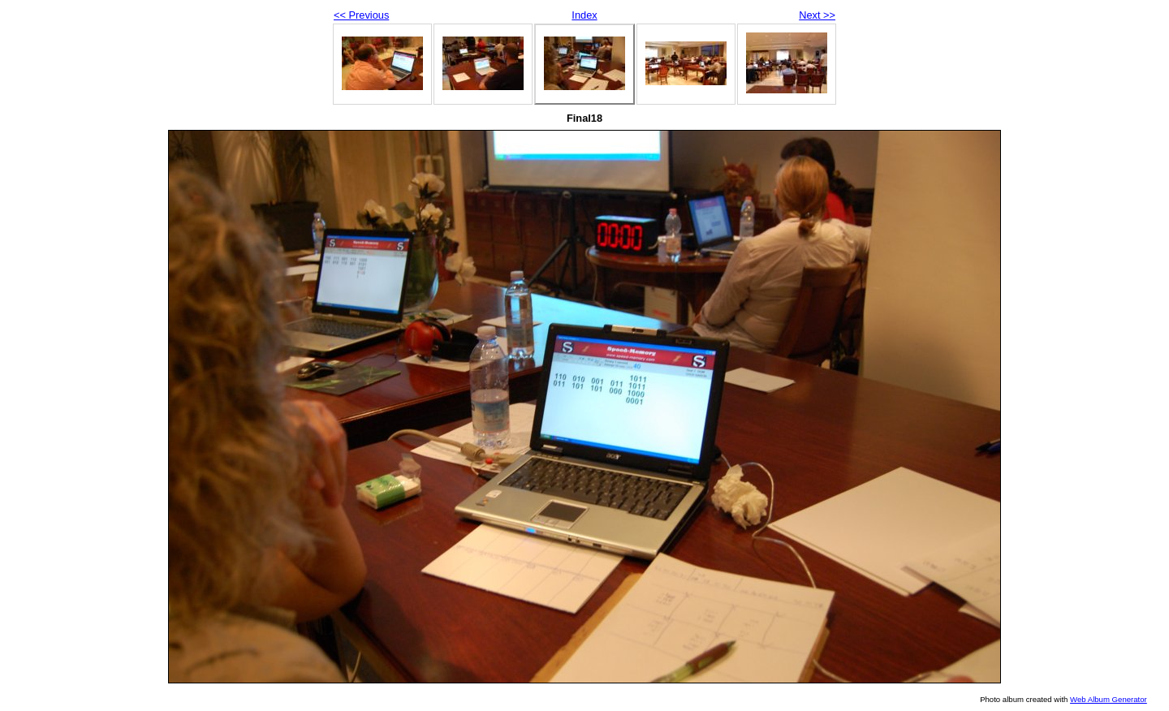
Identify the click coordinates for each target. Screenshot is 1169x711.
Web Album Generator (1108, 699)
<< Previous (361, 15)
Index (584, 15)
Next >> (817, 15)
